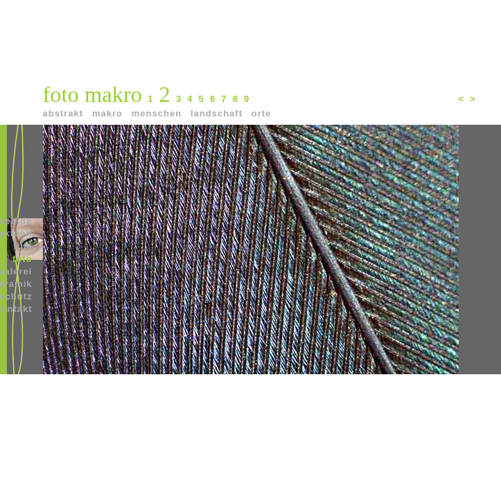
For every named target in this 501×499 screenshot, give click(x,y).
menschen (160, 113)
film (22, 245)
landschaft (220, 113)
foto (22, 259)
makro (110, 113)
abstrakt (66, 113)
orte (265, 113)
